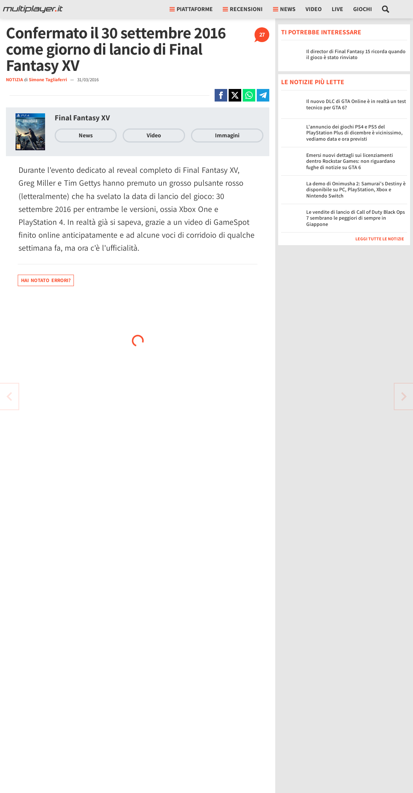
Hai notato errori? (46, 280)
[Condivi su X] (235, 95)
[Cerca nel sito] (386, 9)
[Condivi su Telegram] (263, 95)
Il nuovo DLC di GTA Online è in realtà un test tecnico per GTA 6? (356, 104)
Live (337, 9)
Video (314, 9)
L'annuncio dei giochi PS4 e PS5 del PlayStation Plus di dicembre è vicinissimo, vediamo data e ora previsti (354, 133)
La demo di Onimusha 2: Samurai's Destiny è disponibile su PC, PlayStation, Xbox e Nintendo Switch (356, 189)
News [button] (284, 9)
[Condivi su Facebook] (221, 95)
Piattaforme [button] (191, 9)
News (86, 135)
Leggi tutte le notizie (379, 238)
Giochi (362, 9)
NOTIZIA (14, 79)
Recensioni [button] (243, 9)
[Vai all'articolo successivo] (9, 396)
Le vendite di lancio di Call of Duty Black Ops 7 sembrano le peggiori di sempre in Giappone (355, 218)
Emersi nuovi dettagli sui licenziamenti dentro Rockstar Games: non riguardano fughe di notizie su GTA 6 (350, 161)
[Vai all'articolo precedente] (404, 396)
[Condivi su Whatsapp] (249, 95)
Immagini (227, 135)
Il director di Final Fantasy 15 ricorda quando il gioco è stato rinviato (356, 54)
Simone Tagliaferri (48, 79)
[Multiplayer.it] (33, 9)
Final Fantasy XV (82, 118)
